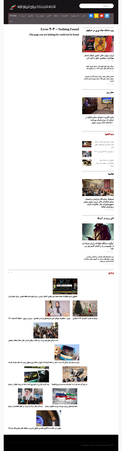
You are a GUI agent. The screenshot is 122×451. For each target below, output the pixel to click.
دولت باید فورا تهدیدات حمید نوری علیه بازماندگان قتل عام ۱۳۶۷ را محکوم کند (100, 67)
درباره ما (22, 16)
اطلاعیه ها (64, 16)
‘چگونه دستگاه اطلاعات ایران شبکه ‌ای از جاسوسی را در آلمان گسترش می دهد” (98, 246)
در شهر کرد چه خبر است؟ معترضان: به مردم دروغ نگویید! (69, 384)
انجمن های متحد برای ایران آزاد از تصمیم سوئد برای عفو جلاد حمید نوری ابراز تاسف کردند (99, 78)
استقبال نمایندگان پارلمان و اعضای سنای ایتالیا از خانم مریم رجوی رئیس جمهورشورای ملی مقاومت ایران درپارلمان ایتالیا (99, 203)
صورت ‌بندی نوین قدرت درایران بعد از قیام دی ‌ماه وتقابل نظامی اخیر (104, 144)
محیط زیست (40, 16)
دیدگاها (56, 16)
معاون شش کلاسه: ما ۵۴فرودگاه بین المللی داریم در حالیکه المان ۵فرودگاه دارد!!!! (34, 428)
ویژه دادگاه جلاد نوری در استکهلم (100, 30)
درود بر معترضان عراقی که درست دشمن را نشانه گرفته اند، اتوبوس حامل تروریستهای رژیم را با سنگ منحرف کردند (43, 362)
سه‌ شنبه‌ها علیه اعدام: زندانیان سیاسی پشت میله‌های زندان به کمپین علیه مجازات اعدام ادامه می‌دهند (99, 259)
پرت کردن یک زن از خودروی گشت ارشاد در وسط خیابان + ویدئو (28, 384)
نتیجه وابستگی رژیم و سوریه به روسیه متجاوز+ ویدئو (61, 406)
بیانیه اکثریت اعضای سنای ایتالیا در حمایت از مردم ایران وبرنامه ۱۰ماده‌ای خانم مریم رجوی (99, 120)
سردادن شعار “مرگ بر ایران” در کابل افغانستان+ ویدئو (25, 406)
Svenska (13, 16)
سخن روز (110, 92)
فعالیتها (30, 16)
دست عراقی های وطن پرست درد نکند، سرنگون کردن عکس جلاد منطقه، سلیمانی (33, 340)
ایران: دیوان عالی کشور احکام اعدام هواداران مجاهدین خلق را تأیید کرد (99, 56)
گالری (49, 16)
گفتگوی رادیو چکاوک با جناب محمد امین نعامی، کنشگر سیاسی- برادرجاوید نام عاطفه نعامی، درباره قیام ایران (42, 296)
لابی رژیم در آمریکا (106, 218)
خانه (11, 21)
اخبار (83, 16)
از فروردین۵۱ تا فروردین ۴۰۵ (104, 152)
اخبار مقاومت (75, 16)
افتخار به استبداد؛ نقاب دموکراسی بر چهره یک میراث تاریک (105, 163)
